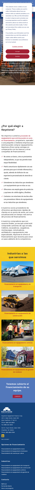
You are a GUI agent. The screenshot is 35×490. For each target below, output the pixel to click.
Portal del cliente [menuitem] (6, 473)
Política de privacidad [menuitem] (20, 482)
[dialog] (17, 32)
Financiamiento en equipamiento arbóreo (17, 329)
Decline (17, 56)
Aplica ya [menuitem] (4, 470)
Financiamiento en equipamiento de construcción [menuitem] (16, 454)
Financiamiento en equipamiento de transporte (17, 272)
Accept (17, 51)
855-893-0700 (10, 419)
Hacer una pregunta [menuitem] (7, 475)
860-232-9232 (8, 411)
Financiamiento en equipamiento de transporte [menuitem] (15, 452)
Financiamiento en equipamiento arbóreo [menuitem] (13, 456)
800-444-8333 (10, 409)
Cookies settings (17, 46)
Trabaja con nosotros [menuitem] (24, 480)
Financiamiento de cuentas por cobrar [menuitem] (12, 440)
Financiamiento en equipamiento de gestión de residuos (17, 357)
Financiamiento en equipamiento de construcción (17, 301)
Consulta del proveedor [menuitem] (9, 480)
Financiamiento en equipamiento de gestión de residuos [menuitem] (15, 460)
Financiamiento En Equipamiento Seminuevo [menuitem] (14, 438)
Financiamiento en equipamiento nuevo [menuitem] (13, 435)
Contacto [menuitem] (9, 482)
